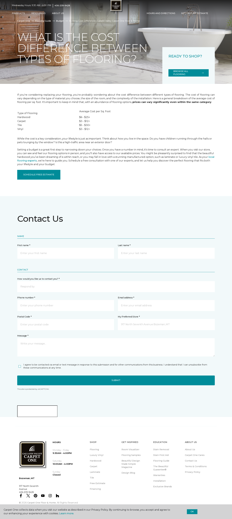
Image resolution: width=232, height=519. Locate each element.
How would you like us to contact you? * (38, 279)
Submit (116, 380)
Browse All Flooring (188, 73)
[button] (213, 13)
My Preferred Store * (129, 317)
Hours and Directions (161, 13)
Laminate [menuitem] (95, 472)
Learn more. (66, 513)
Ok (192, 511)
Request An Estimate (194, 13)
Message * (22, 336)
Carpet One (23, 21)
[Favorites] (217, 13)
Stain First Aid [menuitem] (161, 455)
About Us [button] (58, 13)
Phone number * (26, 298)
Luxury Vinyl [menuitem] (96, 455)
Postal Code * (24, 317)
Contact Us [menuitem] (191, 460)
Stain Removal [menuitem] (161, 449)
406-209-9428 (62, 5)
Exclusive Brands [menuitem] (162, 486)
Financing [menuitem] (95, 489)
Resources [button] (38, 13)
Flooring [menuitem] (94, 449)
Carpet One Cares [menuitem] (195, 455)
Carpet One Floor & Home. (41, 502)
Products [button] (18, 13)
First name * (23, 245)
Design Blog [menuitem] (128, 472)
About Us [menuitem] (190, 449)
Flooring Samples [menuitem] (131, 455)
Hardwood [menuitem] (95, 460)
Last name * (124, 245)
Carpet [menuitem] (93, 466)
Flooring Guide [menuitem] (161, 460)
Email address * (126, 298)
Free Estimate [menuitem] (97, 483)
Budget (60, 21)
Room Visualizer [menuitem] (130, 449)
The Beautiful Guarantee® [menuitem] (160, 468)
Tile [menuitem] (92, 477)
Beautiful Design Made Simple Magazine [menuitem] (130, 464)
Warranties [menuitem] (159, 475)
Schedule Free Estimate (38, 174)
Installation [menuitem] (159, 481)
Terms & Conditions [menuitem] (196, 466)
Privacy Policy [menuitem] (192, 472)
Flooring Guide (43, 21)
